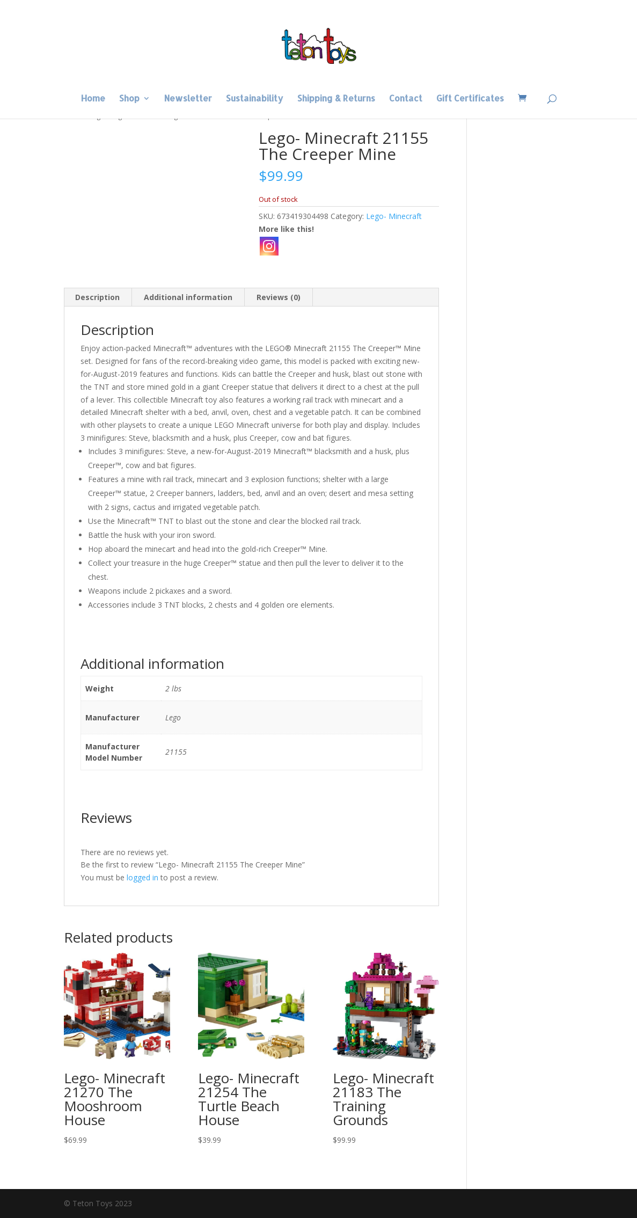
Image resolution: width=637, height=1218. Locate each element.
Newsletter (188, 99)
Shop (129, 99)
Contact (405, 99)
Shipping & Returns (336, 99)
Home (93, 99)
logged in (142, 877)
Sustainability (254, 99)
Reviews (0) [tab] (279, 297)
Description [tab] (97, 297)
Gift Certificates (470, 99)
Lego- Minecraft (394, 216)
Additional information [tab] (188, 297)
